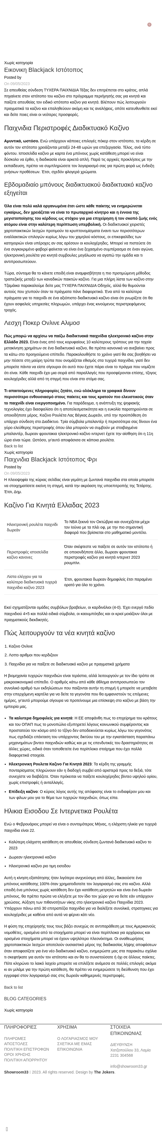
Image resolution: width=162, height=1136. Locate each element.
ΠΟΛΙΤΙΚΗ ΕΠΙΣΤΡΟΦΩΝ (26, 1049)
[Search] (12, 26)
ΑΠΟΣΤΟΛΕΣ (16, 1044)
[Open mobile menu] (5, 26)
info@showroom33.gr (128, 1066)
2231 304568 (121, 1055)
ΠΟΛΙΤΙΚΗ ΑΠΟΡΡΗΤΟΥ (25, 1060)
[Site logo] (81, 26)
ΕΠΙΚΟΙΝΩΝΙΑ (69, 1049)
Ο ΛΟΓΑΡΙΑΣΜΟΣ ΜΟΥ (77, 1038)
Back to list (13, 446)
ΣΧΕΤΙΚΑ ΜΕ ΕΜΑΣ (74, 1044)
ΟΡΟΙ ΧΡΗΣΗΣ (17, 1054)
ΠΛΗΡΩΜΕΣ (15, 1038)
